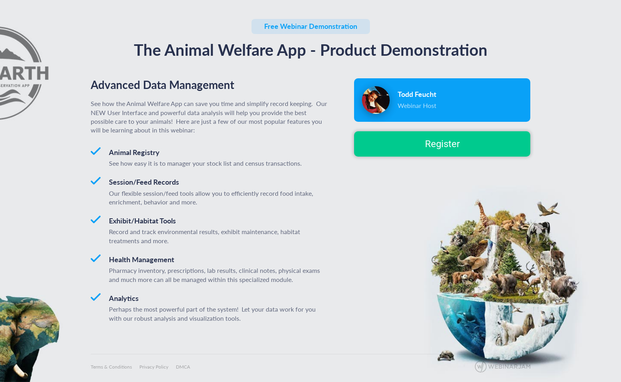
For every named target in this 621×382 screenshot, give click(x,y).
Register (442, 143)
